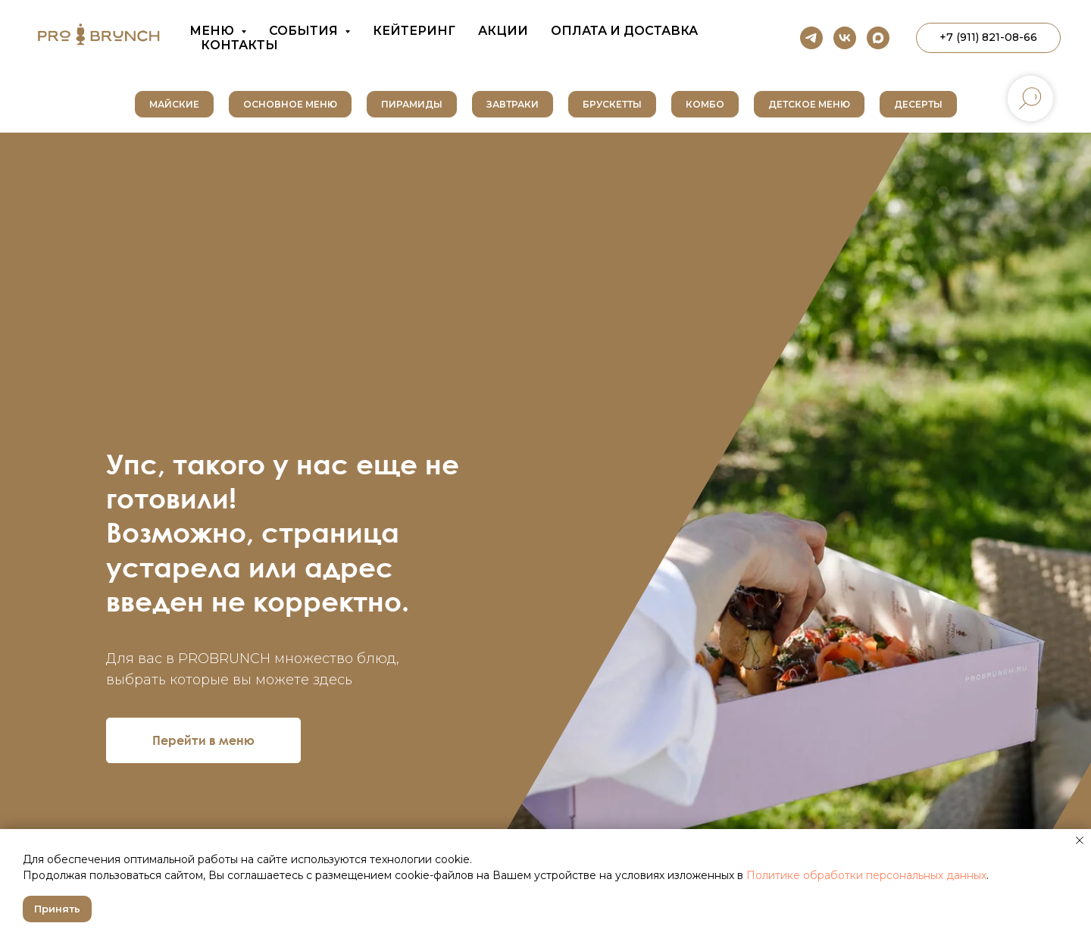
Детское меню (809, 104)
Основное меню (290, 104)
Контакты (239, 45)
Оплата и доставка (624, 30)
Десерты (918, 104)
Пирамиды (411, 104)
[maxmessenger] (878, 38)
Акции (503, 30)
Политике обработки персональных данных (866, 875)
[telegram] (811, 38)
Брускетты (612, 104)
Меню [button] (213, 30)
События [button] (305, 30)
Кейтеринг (414, 30)
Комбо (705, 104)
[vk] (844, 38)
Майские (174, 104)
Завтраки (512, 104)
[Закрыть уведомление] (1079, 840)
